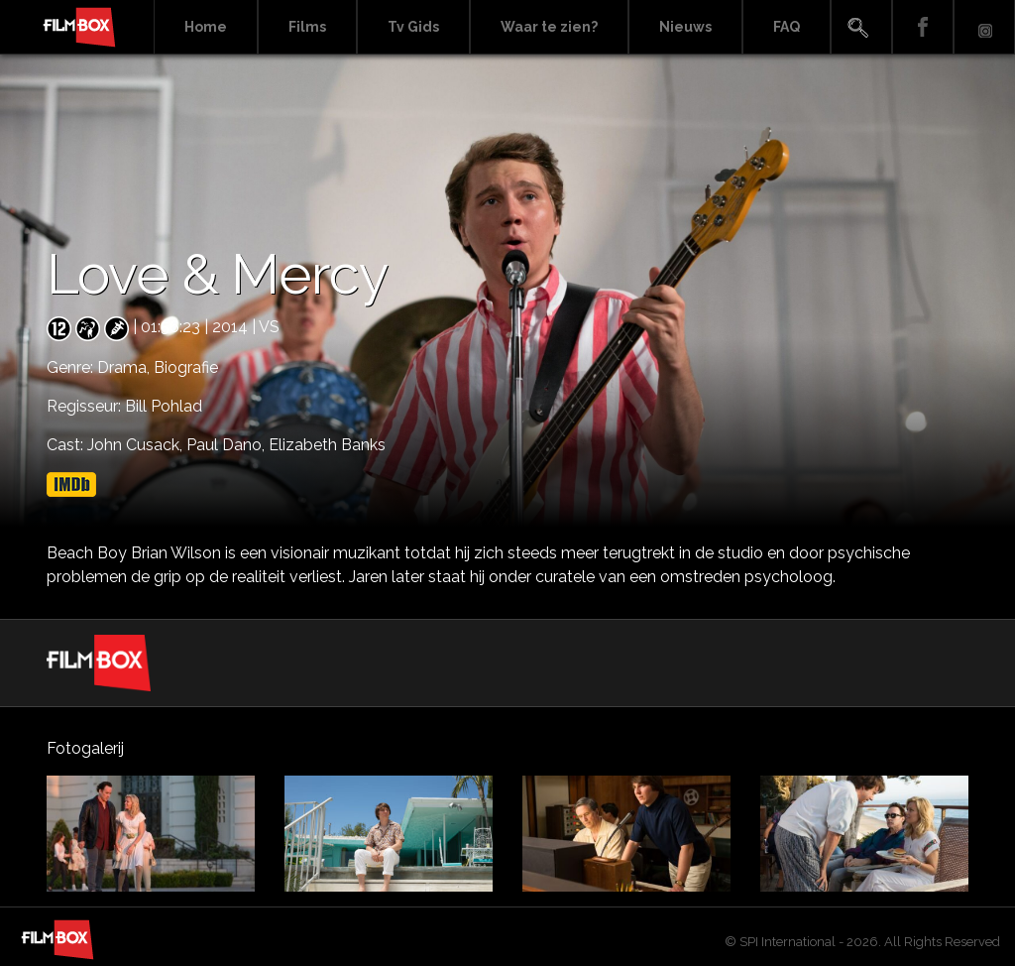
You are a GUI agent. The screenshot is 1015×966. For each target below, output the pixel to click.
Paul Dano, (227, 444)
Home (205, 27)
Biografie (186, 367)
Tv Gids (413, 27)
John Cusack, (136, 444)
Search (861, 27)
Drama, (125, 367)
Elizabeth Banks (327, 444)
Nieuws (685, 27)
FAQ (786, 27)
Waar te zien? (549, 27)
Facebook (923, 27)
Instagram (984, 27)
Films (307, 27)
